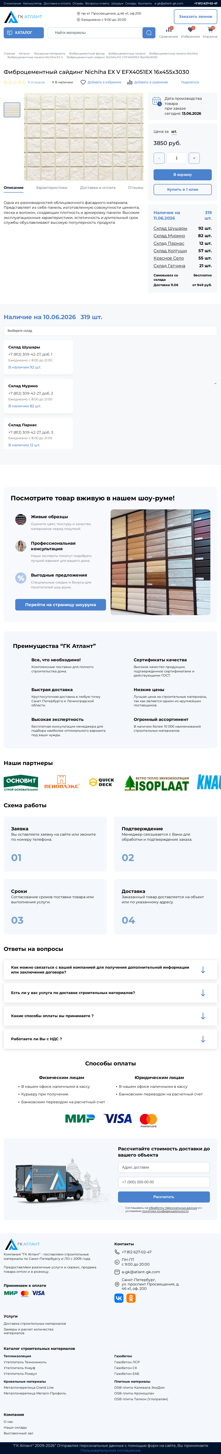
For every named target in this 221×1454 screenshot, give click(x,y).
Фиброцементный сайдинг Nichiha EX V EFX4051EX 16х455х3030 (112, 57)
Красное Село (169, 258)
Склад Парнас (169, 243)
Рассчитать (164, 1197)
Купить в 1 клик (182, 189)
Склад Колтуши (170, 250)
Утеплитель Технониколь (25, 1362)
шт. (174, 131)
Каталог (24, 53)
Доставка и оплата (57, 3)
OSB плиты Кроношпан (134, 1393)
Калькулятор (32, 3)
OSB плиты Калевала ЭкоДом (139, 1388)
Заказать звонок (195, 16)
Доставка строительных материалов (35, 1324)
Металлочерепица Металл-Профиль (35, 1393)
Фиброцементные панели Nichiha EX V (35, 57)
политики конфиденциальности (165, 1211)
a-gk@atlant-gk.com (168, 3)
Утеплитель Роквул (20, 1374)
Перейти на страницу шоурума (60, 604)
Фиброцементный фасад (87, 53)
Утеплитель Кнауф (19, 1368)
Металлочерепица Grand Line (29, 1388)
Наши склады (15, 1428)
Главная (9, 53)
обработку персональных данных (173, 1207)
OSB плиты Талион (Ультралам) (141, 1399)
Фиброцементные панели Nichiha (173, 53)
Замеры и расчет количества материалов (28, 1331)
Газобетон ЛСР (127, 1362)
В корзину (182, 175)
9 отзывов (36, 82)
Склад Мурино (169, 235)
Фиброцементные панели (126, 53)
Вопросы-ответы (97, 3)
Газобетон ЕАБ (126, 1374)
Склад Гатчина (169, 265)
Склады (130, 3)
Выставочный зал (18, 1433)
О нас (8, 1422)
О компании (12, 3)
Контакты (145, 3)
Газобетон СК (125, 1368)
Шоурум (117, 3)
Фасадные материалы (49, 53)
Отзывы (78, 3)
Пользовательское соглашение (110, 1450)
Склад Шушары (170, 228)
